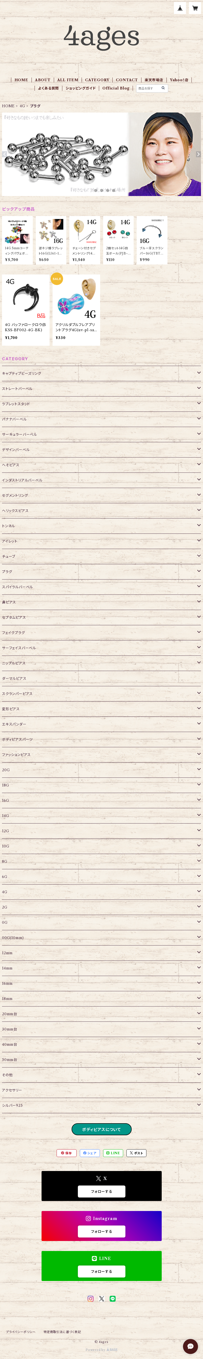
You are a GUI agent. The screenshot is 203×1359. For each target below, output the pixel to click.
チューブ (8, 556)
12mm (7, 953)
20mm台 (9, 1014)
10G (5, 846)
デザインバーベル (16, 450)
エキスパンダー (14, 724)
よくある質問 (48, 88)
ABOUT (43, 80)
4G (22, 106)
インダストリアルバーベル (22, 480)
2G (5, 907)
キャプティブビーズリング (21, 373)
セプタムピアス (14, 617)
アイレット (10, 541)
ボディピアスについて (101, 1129)
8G (5, 861)
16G (5, 800)
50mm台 (9, 1060)
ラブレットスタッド (16, 404)
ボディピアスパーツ (17, 739)
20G (6, 770)
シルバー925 (12, 1105)
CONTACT (127, 80)
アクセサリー (12, 1090)
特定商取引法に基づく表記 (62, 1332)
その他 (7, 1075)
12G (5, 831)
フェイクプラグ (13, 632)
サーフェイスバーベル (19, 648)
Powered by (101, 1350)
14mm (7, 968)
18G (5, 785)
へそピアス (11, 465)
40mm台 (9, 1044)
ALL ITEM (67, 80)
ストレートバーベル (17, 388)
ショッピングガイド (81, 88)
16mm (7, 983)
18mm (7, 998)
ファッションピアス (16, 754)
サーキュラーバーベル (19, 434)
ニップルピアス (14, 663)
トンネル (8, 526)
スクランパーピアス (17, 694)
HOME (21, 80)
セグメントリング (15, 495)
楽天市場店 (154, 80)
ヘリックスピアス (15, 510)
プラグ (7, 572)
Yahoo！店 (179, 80)
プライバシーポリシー (21, 1332)
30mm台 (9, 1029)
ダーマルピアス (14, 678)
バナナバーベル (14, 419)
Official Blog (115, 88)
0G (5, 922)
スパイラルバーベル (17, 587)
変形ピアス (11, 709)
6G (5, 876)
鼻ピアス (9, 602)
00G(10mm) (13, 938)
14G (5, 816)
